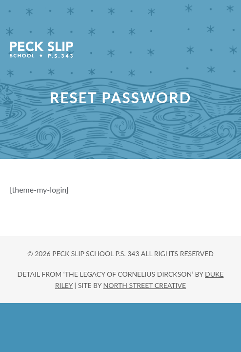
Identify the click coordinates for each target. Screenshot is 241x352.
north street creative (144, 285)
